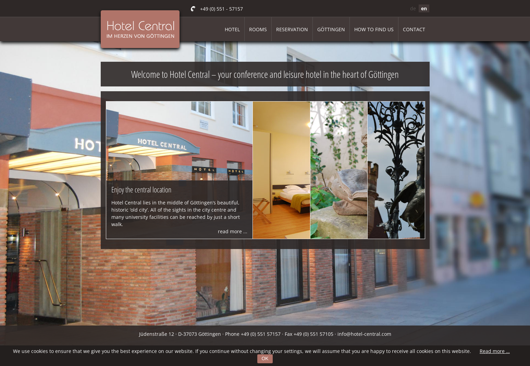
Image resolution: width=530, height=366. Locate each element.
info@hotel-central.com (364, 334)
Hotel (232, 29)
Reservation (292, 29)
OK (264, 358)
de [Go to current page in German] (413, 8)
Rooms (258, 29)
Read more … (495, 351)
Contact (414, 29)
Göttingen (331, 29)
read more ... (232, 231)
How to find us (374, 29)
